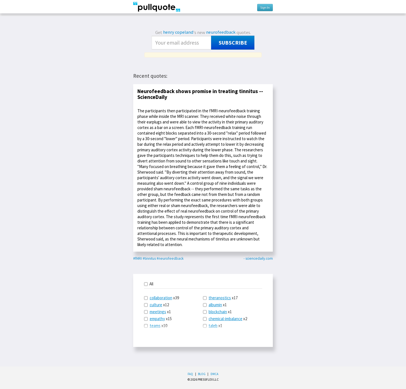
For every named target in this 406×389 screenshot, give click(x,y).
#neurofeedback (170, 258)
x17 (220, 297)
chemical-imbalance (225, 318)
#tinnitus (149, 258)
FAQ (190, 374)
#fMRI (137, 258)
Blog (202, 374)
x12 (156, 304)
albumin (215, 304)
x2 (225, 318)
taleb (213, 325)
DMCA (214, 374)
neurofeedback (221, 32)
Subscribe (233, 42)
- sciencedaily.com (258, 258)
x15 (158, 318)
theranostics (220, 297)
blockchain (218, 311)
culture (156, 304)
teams (155, 325)
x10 (155, 325)
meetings (158, 311)
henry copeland (178, 32)
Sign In (265, 7)
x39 (161, 297)
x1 (157, 311)
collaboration (161, 297)
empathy (157, 318)
